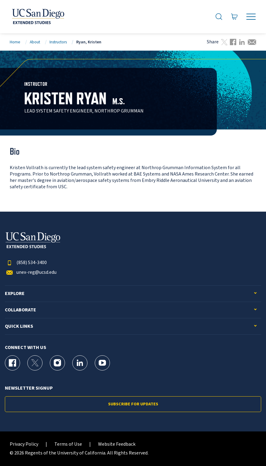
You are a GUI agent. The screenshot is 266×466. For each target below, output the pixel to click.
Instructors (58, 42)
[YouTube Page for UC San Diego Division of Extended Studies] (102, 362)
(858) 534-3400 (26, 263)
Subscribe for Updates (133, 404)
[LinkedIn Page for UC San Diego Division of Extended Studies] (79, 362)
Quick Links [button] (19, 326)
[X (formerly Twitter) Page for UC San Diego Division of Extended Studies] (35, 362)
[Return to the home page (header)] (38, 16)
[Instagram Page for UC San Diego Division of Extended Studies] (57, 362)
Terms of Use (68, 444)
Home (15, 42)
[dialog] (248, 448)
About (35, 42)
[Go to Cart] (234, 16)
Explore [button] (15, 293)
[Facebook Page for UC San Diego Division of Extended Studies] (12, 362)
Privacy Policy (24, 444)
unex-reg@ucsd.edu (30, 272)
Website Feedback (116, 444)
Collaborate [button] (20, 310)
